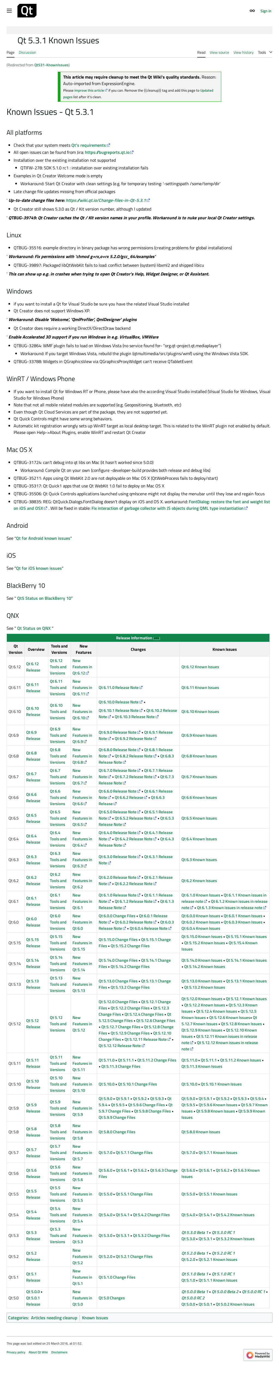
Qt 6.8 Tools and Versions (58, 756)
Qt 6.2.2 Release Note (134, 883)
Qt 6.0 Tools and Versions (58, 922)
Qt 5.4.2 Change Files (151, 1215)
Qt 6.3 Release (33, 859)
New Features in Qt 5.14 (82, 963)
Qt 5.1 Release (33, 1277)
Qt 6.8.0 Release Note (118, 750)
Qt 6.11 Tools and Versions (58, 687)
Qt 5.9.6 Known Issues (218, 1105)
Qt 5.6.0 (105, 1170)
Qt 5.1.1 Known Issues (218, 1280)
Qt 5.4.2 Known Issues (235, 1215)
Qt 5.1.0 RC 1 (223, 1274)
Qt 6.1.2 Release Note (134, 901)
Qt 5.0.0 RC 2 (193, 1298)
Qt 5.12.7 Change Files (120, 1027)
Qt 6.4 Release (33, 839)
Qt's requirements (88, 145)
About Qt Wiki (38, 1352)
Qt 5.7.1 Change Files (134, 1152)
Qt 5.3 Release (33, 1235)
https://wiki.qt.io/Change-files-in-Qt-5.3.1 (106, 200)
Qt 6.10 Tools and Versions (58, 711)
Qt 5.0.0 (33, 1291)
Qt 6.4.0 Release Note (118, 832)
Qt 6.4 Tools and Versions (58, 838)
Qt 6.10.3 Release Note (135, 717)
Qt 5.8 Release (33, 1132)
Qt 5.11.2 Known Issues (240, 1060)
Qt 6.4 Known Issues (199, 839)
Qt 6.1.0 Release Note (118, 895)
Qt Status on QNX (34, 628)
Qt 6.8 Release (33, 756)
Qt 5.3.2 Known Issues (235, 1239)
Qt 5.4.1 (122, 1215)
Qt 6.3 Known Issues (199, 859)
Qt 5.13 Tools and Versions (58, 984)
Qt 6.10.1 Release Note (119, 710)
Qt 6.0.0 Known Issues (200, 916)
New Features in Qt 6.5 (82, 818)
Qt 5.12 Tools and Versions (58, 1023)
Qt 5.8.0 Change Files (117, 1132)
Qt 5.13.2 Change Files (130, 987)
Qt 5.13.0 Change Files (118, 981)
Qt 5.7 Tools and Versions (58, 1152)
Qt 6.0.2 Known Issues (200, 922)
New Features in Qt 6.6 (82, 797)
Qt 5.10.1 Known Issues (221, 1084)
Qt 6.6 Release (33, 797)
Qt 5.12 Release (33, 1023)
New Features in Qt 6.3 (82, 859)
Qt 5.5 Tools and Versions (58, 1194)
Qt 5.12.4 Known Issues (216, 1011)
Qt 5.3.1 (122, 1235)
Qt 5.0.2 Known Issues (235, 1304)
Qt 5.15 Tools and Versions (58, 942)
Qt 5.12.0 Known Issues (201, 999)
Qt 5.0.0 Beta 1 (194, 1291)
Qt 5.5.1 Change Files (134, 1194)
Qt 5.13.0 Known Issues (201, 981)
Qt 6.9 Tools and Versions (58, 735)
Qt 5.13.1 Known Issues (246, 981)
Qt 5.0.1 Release (33, 1301)
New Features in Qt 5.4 (82, 1214)
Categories (18, 1317)
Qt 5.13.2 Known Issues (204, 987)
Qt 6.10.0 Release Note (119, 702)
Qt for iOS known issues (39, 568)
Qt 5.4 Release (33, 1215)
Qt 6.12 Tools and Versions (58, 666)
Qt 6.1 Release (33, 901)
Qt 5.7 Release (33, 1152)
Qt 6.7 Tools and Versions (58, 776)
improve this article (89, 90)
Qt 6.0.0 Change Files (117, 916)
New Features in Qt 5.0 (82, 1297)
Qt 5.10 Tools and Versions (58, 1084)
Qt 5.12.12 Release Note (120, 1045)
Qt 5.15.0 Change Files (118, 939)
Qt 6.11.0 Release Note (119, 687)
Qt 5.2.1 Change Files (134, 1256)
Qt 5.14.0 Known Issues (201, 960)
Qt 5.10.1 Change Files (137, 1084)
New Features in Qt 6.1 (82, 901)
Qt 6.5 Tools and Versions (58, 818)
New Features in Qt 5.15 (82, 942)
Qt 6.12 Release (33, 667)
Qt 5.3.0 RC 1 (223, 1232)
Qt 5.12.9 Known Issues (201, 1030)
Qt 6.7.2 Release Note (134, 777)
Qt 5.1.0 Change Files (117, 1277)
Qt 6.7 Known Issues (199, 777)
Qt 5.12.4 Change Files (144, 1014)
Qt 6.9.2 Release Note (134, 738)
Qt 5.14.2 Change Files (130, 966)
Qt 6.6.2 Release (129, 797)
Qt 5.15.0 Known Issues (201, 936)
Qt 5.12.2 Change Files (130, 1008)
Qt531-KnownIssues (51, 65)
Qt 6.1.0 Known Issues (200, 895)
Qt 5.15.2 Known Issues (204, 943)
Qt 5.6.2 (140, 1170)
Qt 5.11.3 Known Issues (201, 1066)
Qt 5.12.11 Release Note (146, 1039)
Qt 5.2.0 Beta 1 (194, 1253)
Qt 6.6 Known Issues (199, 797)
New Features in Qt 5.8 (82, 1131)
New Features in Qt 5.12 (82, 1023)
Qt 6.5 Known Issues (199, 818)
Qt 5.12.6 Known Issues (229, 1017)
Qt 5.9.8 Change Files (152, 1111)
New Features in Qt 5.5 (82, 1194)
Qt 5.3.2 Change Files (151, 1235)
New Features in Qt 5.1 (82, 1277)
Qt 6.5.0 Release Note (118, 812)
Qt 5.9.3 (157, 1098)
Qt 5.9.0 (105, 1098)
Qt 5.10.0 (106, 1084)
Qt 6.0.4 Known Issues (200, 928)
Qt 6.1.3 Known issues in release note (229, 907)
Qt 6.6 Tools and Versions (58, 797)
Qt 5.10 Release (33, 1084)
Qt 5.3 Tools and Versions (58, 1235)
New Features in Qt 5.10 (82, 1084)
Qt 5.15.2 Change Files (130, 946)
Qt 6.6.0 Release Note (118, 791)
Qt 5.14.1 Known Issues (246, 960)
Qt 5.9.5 (118, 1105)
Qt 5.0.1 (205, 1304)
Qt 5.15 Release (33, 942)
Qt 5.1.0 (188, 1280)
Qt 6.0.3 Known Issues (243, 922)
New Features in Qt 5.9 (82, 1108)
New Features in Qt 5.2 (82, 1256)
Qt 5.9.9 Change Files (117, 1117)
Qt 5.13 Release (33, 984)
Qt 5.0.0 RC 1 (253, 1291)
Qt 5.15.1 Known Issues (246, 936)
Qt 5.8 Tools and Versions (58, 1131)
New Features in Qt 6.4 (82, 838)
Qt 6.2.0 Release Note (118, 877)
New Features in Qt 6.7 (82, 776)
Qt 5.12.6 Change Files (155, 1020)
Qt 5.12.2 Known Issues (204, 1005)
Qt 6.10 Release (33, 711)
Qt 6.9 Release (33, 735)
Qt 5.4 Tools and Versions (58, 1214)
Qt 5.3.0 (105, 1235)
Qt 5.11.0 (106, 1060)
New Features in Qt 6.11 (82, 687)
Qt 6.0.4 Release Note (149, 928)
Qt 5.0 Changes (112, 1298)
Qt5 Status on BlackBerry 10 (43, 598)
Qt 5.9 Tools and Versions (58, 1108)
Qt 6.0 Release (33, 922)
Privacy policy (16, 1352)
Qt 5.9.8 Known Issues (215, 1111)
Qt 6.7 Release (33, 777)
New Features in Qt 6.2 (82, 880)
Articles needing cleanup (54, 1317)
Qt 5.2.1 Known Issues (218, 1259)
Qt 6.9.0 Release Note (118, 732)
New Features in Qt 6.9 (82, 735)
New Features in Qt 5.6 (82, 1173)
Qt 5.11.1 (126, 1060)
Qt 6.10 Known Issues (200, 711)
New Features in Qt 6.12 (82, 666)
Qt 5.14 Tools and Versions (58, 963)
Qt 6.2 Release (33, 880)
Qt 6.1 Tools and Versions (58, 901)
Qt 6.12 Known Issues (200, 667)
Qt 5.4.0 (105, 1215)
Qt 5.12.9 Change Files (130, 1033)
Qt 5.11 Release (33, 1063)
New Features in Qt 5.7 (82, 1152)
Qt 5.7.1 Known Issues (218, 1152)
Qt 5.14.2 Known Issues (204, 966)
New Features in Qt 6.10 (82, 711)
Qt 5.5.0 (105, 1194)
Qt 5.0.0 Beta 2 (225, 1291)
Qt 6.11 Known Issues (200, 687)
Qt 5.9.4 (257, 1098)
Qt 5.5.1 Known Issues (218, 1194)
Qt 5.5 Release (33, 1194)
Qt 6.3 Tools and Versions (58, 859)
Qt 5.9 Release (33, 1108)
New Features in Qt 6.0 (82, 922)
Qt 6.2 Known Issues (199, 880)
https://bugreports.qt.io (107, 152)
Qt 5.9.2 (140, 1098)
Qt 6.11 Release (33, 687)
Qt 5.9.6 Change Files (146, 1105)
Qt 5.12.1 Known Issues (246, 999)
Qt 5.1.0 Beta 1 (194, 1274)
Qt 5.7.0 (105, 1152)
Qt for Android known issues (43, 538)
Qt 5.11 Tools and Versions (58, 1063)
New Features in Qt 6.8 (82, 756)
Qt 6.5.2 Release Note (134, 818)
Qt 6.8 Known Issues (199, 756)
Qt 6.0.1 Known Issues (243, 916)
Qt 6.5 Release (33, 818)
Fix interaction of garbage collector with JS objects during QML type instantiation (168, 508)
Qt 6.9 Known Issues (199, 735)
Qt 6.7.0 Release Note (118, 770)
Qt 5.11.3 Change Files (120, 1066)
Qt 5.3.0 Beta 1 (194, 1232)
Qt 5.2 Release (33, 1256)
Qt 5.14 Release (33, 963)
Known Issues (95, 1317)
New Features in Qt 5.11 (82, 1063)
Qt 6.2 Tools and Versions (58, 880)
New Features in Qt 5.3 (82, 1235)
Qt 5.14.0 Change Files (118, 960)
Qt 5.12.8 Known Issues (241, 1024)
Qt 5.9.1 (122, 1098)
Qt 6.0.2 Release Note (134, 922)
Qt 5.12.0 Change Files (118, 1002)
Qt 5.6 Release (33, 1173)
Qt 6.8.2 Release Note (134, 756)
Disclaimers (59, 1352)
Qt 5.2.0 (105, 1256)
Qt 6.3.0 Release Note (118, 856)
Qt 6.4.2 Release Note (134, 839)
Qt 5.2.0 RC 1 (223, 1253)
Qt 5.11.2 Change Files (156, 1060)
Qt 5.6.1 (122, 1170)
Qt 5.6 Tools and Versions (58, 1173)
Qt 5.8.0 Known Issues (200, 1132)
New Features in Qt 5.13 (82, 984)
